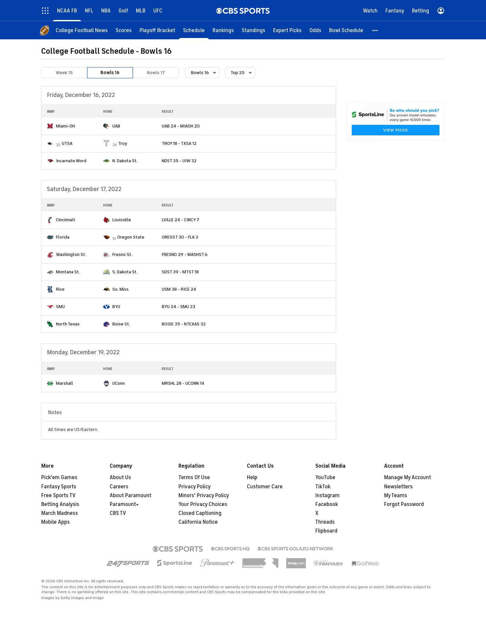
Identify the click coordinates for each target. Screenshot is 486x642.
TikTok (322, 486)
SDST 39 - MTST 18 (180, 272)
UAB (116, 126)
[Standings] (253, 30)
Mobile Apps (55, 522)
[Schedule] (194, 30)
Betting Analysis (60, 504)
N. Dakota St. (125, 161)
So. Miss (120, 289)
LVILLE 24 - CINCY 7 (180, 220)
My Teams (395, 495)
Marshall (64, 383)
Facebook (326, 504)
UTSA (67, 143)
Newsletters (398, 486)
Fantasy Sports (58, 486)
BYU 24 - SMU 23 (178, 306)
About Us (120, 477)
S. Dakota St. (125, 272)
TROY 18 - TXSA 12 (179, 143)
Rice (60, 289)
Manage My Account (407, 477)
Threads (325, 522)
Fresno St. (122, 254)
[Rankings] (223, 30)
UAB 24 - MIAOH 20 (181, 126)
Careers (119, 486)
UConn (118, 383)
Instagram (327, 495)
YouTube (325, 477)
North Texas (68, 324)
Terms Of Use (194, 477)
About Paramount (130, 495)
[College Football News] (82, 30)
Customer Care (265, 486)
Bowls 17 (156, 72)
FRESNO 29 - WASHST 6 (185, 254)
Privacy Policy (194, 486)
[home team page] (50, 126)
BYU (116, 306)
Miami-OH (65, 126)
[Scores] (124, 30)
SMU (60, 306)
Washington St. (71, 254)
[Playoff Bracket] (157, 30)
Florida (62, 237)
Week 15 (64, 72)
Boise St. (121, 324)
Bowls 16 (110, 72)
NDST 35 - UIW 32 (179, 161)
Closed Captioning (199, 513)
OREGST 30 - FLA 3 (180, 237)
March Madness (59, 513)
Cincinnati (65, 220)
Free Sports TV (58, 495)
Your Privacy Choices (202, 504)
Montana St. (68, 272)
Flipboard (326, 531)
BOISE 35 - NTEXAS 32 (184, 324)
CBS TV (118, 513)
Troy (122, 143)
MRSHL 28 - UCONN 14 (183, 383)
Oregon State (130, 237)
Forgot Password (404, 504)
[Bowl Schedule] (346, 30)
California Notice (198, 522)
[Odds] (315, 30)
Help (252, 477)
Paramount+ (124, 504)
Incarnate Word (71, 161)
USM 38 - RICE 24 (179, 289)
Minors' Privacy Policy (203, 495)
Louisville (121, 220)
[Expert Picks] (287, 30)
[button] (375, 30)
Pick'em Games (59, 477)
